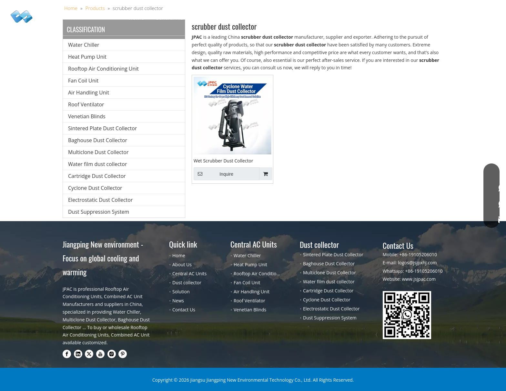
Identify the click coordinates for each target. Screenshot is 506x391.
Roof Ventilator (86, 104)
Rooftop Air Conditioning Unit (103, 68)
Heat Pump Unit (87, 56)
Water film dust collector (97, 164)
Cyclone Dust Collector (95, 187)
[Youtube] (100, 354)
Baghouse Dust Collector (97, 140)
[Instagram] (111, 354)
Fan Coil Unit (83, 80)
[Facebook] (67, 354)
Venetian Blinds (87, 116)
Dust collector (228, 17)
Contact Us (363, 17)
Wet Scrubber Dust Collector (223, 161)
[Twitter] (89, 354)
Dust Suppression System (98, 211)
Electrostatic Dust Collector (100, 199)
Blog (332, 17)
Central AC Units (176, 17)
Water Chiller (83, 44)
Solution (269, 17)
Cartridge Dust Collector (97, 176)
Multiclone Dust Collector (98, 152)
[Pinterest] (122, 354)
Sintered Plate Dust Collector (102, 128)
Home (136, 17)
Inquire (213, 173)
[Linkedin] (78, 354)
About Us (303, 17)
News (178, 301)
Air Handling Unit (88, 92)
